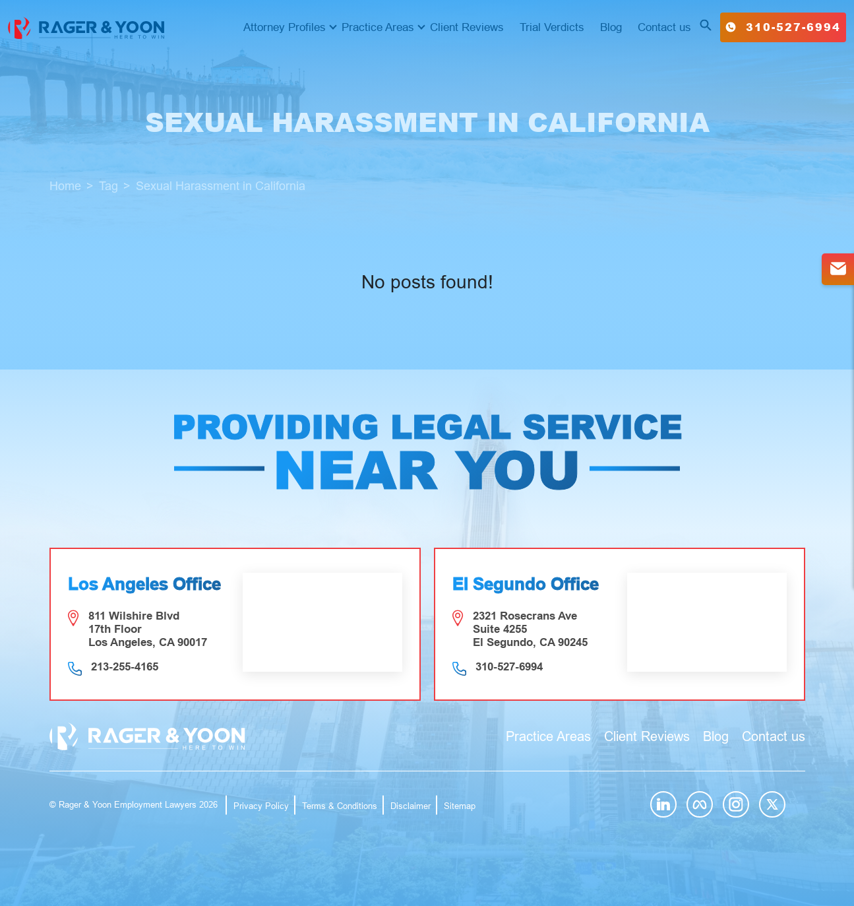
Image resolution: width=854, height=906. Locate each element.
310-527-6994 (783, 26)
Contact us (664, 27)
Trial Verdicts (552, 27)
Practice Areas (378, 27)
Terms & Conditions (339, 806)
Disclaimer (410, 806)
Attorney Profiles (284, 27)
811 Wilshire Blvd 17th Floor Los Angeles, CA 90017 (147, 629)
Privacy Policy (261, 806)
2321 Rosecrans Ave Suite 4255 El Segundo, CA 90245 (530, 629)
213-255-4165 (124, 667)
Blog (611, 27)
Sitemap (459, 806)
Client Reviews (467, 27)
